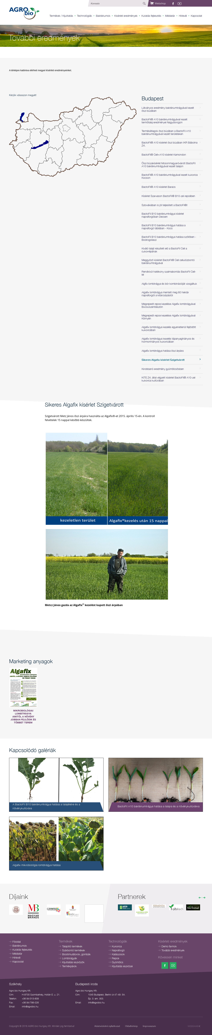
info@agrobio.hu (30, 1006)
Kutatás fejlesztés (151, 15)
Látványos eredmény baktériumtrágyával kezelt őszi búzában (168, 109)
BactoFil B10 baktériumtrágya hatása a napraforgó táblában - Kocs (164, 227)
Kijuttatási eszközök (73, 962)
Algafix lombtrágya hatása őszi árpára (163, 350)
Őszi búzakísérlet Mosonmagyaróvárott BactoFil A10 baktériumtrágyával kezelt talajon (168, 165)
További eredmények (173, 950)
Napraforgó (118, 950)
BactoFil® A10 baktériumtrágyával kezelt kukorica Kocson (170, 176)
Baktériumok (103, 15)
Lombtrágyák (69, 958)
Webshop (158, 3)
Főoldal (16, 941)
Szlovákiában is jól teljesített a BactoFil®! (164, 205)
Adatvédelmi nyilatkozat (107, 1026)
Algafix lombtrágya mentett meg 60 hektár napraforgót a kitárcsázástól (165, 294)
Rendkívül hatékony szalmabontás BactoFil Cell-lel (169, 273)
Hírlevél (183, 15)
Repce (115, 958)
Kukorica (117, 946)
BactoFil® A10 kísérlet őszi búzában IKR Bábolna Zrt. (169, 144)
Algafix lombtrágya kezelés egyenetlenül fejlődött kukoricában (169, 328)
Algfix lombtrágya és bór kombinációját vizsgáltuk (169, 283)
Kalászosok (118, 954)
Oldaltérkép (131, 1026)
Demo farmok (169, 946)
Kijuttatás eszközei (122, 966)
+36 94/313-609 (30, 998)
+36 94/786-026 (30, 1002)
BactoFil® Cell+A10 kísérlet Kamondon (164, 154)
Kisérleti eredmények (125, 15)
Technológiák (84, 15)
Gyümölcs (117, 962)
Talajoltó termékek (72, 946)
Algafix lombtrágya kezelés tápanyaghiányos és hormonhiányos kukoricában (168, 340)
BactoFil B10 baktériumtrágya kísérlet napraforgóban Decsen (163, 215)
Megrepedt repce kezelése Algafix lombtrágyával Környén (168, 317)
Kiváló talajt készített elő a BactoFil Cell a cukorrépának (164, 250)
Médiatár (170, 15)
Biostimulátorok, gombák (76, 954)
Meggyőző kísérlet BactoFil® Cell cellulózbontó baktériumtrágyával (168, 261)
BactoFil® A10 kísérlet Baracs (159, 186)
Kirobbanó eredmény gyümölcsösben (163, 368)
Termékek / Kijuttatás (61, 15)
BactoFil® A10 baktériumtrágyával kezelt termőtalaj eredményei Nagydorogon (164, 121)
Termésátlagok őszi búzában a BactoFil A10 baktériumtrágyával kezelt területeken (166, 132)
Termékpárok (69, 966)
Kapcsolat (196, 15)
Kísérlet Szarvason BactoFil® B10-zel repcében (168, 195)
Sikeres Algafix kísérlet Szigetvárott (163, 359)
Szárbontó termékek (73, 950)
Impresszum (149, 1026)
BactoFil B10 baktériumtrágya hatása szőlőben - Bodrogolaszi (169, 238)
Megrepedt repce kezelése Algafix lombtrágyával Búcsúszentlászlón (168, 305)
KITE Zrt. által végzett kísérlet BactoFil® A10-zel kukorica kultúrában (168, 379)
